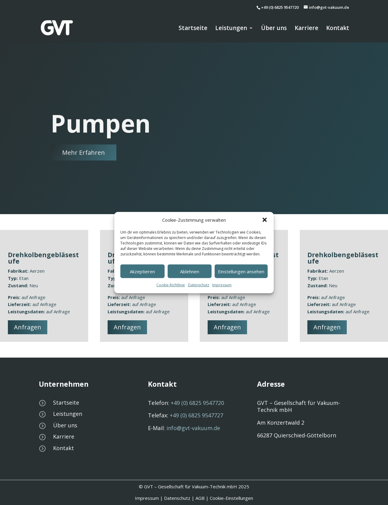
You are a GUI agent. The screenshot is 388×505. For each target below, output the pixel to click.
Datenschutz (198, 285)
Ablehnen (189, 271)
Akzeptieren (142, 271)
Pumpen (101, 138)
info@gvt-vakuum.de (193, 428)
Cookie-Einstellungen (231, 498)
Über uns (274, 29)
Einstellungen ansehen (241, 271)
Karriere (306, 29)
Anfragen (27, 327)
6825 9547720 (197, 402)
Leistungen (231, 29)
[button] (265, 220)
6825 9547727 (196, 415)
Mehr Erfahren (83, 167)
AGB (200, 498)
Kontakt (337, 29)
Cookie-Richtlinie (170, 285)
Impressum (222, 285)
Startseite (193, 29)
